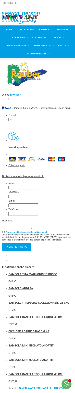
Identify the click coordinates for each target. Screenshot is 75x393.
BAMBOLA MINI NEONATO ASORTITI (31, 346)
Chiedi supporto (16, 165)
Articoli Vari (26, 29)
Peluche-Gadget (16, 45)
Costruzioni (39, 37)
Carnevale (18, 37)
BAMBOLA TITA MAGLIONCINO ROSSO (32, 275)
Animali (9, 29)
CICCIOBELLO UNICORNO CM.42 (28, 332)
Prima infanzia (42, 45)
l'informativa (62, 235)
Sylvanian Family (36, 53)
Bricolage (62, 29)
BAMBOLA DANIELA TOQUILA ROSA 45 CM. (35, 318)
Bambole (44, 29)
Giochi (57, 37)
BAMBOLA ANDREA (20, 289)
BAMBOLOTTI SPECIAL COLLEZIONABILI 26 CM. (38, 303)
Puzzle (62, 45)
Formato (12, 115)
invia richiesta (16, 247)
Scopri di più (64, 108)
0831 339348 (9, 3)
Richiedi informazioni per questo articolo (23, 176)
